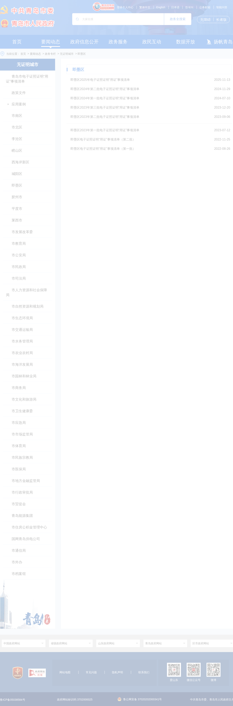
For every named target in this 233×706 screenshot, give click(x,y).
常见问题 (91, 672)
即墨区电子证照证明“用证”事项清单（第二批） (103, 139)
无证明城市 (67, 53)
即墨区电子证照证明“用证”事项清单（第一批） (103, 148)
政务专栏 (50, 53)
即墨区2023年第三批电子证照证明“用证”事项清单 (104, 107)
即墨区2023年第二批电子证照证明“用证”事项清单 (104, 116)
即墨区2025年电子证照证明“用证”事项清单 (100, 79)
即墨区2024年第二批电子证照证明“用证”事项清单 (104, 89)
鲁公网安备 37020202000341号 (140, 699)
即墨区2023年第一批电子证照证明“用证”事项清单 (104, 130)
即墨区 (82, 53)
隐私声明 (117, 672)
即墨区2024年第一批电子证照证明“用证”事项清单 (104, 98)
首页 (23, 53)
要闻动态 (35, 53)
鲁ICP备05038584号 (12, 699)
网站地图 (64, 672)
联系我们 (143, 672)
